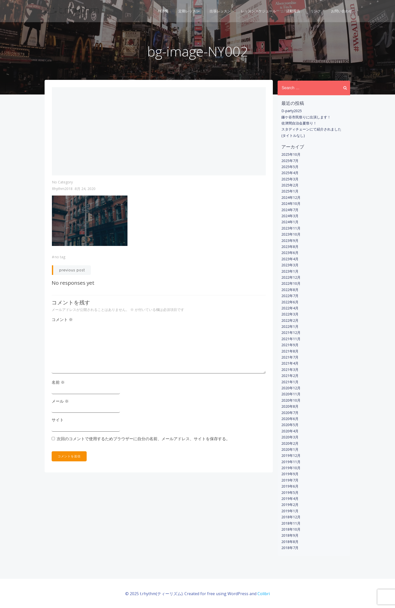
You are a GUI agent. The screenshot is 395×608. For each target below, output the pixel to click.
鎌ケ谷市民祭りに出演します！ (305, 116)
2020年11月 (290, 394)
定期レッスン (189, 11)
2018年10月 (290, 529)
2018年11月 (290, 523)
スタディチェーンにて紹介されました (311, 129)
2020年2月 (289, 443)
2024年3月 (289, 215)
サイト (58, 421)
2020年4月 (289, 430)
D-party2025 (291, 110)
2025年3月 (289, 178)
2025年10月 (290, 154)
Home (163, 11)
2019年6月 (289, 486)
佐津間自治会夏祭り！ (298, 123)
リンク (316, 11)
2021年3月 (289, 369)
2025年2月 (289, 185)
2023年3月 (289, 265)
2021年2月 (289, 375)
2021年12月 (290, 332)
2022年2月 (289, 320)
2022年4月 (289, 308)
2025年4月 (289, 172)
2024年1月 (289, 221)
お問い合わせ (342, 11)
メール (60, 402)
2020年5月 (289, 424)
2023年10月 (290, 234)
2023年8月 (289, 246)
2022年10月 (290, 283)
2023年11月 (290, 228)
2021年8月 (289, 350)
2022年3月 (289, 314)
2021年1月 (289, 381)
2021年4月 (289, 363)
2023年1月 (289, 271)
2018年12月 (290, 517)
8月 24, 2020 (85, 189)
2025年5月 (289, 166)
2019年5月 (289, 492)
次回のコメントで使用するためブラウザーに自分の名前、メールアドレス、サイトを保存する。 (143, 439)
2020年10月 (290, 400)
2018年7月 (289, 547)
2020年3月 (289, 437)
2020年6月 (289, 418)
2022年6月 (289, 301)
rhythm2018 (62, 189)
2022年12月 (290, 277)
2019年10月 (290, 467)
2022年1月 (289, 326)
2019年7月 (289, 479)
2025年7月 (289, 160)
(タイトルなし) (292, 135)
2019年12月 (290, 455)
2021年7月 (289, 357)
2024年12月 (290, 197)
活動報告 (294, 11)
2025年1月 (289, 191)
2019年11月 (290, 461)
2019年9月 (289, 473)
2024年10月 (290, 203)
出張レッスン (220, 11)
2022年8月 (289, 289)
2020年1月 (289, 449)
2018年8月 (289, 541)
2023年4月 (289, 258)
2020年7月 (289, 412)
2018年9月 (289, 535)
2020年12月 (290, 388)
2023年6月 (289, 252)
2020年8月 (289, 406)
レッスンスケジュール (259, 11)
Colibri (263, 593)
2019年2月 (289, 504)
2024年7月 (289, 209)
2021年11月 (290, 338)
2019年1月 (289, 510)
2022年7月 (289, 295)
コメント (62, 320)
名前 (58, 383)
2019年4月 (289, 498)
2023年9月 (289, 240)
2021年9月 (289, 344)
